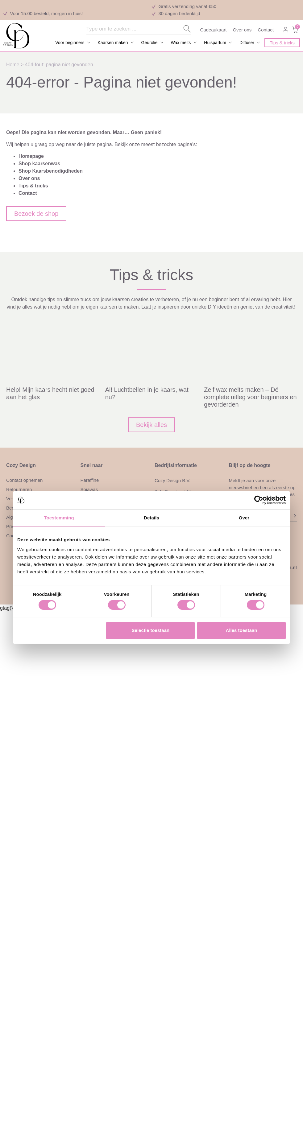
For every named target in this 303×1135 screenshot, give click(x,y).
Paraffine (90, 480)
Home (12, 64)
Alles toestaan (241, 630)
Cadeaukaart (213, 29)
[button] (73, 42)
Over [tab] (244, 517)
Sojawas (89, 489)
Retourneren (19, 489)
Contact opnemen (24, 480)
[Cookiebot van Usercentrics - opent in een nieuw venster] (259, 500)
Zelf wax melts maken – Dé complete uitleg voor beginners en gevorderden (250, 397)
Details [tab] (151, 517)
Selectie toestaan (151, 630)
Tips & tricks (33, 185)
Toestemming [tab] (59, 517)
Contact (266, 29)
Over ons (242, 29)
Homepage (31, 156)
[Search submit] (187, 29)
